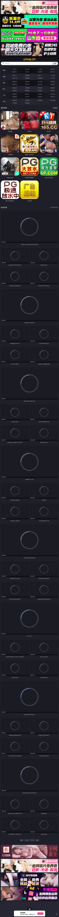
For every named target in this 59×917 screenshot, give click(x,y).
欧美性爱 (53, 81)
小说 (4, 95)
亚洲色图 (27, 88)
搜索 (55, 63)
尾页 (37, 840)
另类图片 (53, 90)
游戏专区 (53, 69)
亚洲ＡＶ (14, 75)
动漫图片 (53, 88)
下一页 (32, 840)
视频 (4, 76)
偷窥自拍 (14, 88)
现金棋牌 (40, 72)
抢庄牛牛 (53, 72)
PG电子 (14, 69)
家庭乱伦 (27, 94)
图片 (4, 89)
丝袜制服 (27, 78)
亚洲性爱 (14, 81)
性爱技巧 (53, 96)
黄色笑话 (40, 96)
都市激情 (14, 94)
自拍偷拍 (27, 75)
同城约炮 (14, 100)
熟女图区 (40, 90)
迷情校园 (14, 96)
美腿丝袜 (14, 90)
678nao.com (29, 59)
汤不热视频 (52, 100)
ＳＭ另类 (53, 78)
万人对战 (40, 69)
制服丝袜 (14, 84)
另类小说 (27, 96)
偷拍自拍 (27, 81)
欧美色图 (40, 88)
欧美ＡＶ (40, 75)
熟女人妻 (14, 78)
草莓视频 (40, 100)
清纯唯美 (27, 90)
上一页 (26, 840)
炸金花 (27, 72)
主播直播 (40, 78)
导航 (4, 101)
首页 (21, 840)
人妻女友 (40, 94)
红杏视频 (14, 103)
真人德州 (27, 69)
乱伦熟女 (40, 84)
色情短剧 (27, 103)
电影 (4, 83)
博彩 (4, 70)
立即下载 (40, 913)
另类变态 (53, 84)
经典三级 (27, 84)
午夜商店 (27, 100)
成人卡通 (40, 81)
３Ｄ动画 (53, 75)
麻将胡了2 (14, 72)
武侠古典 (53, 94)
